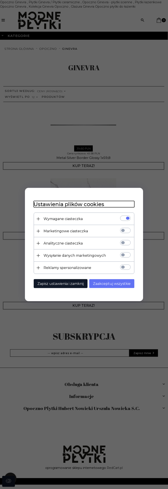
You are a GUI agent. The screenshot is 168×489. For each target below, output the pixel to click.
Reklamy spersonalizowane (67, 268)
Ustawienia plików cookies (69, 204)
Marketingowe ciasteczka (66, 231)
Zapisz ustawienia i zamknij (60, 284)
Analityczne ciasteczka (63, 243)
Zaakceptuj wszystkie (112, 284)
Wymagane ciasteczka (63, 219)
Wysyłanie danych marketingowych (75, 255)
